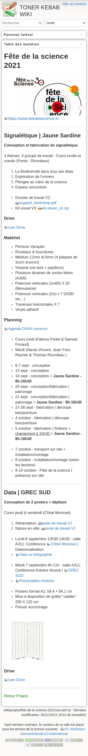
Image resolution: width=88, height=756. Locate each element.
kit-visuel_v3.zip (55, 208)
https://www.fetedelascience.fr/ (33, 119)
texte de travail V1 (57, 523)
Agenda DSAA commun (28, 329)
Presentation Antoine (36, 581)
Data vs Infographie (35, 555)
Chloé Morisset (63, 544)
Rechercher (40, 23)
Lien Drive (16, 227)
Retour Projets (16, 696)
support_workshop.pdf (37, 203)
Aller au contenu (74, 4)
